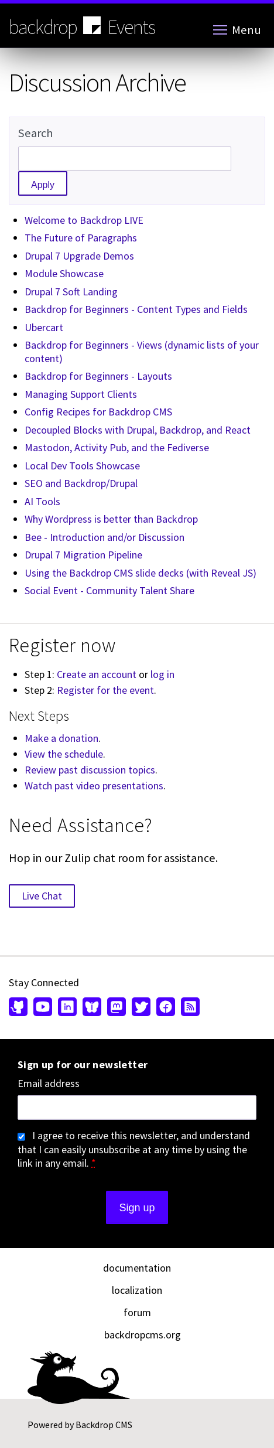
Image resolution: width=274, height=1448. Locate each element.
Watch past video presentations (94, 785)
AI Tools (42, 501)
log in (162, 674)
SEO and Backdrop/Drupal (81, 483)
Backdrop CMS (104, 1424)
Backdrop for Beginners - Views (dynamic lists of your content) (142, 351)
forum (137, 1312)
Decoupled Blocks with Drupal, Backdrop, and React (138, 430)
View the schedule (64, 754)
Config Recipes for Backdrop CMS (98, 411)
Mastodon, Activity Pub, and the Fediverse (117, 447)
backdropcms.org (142, 1334)
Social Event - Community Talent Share (109, 590)
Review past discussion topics (90, 769)
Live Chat (42, 895)
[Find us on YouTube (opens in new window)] (42, 1007)
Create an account (96, 674)
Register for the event (105, 690)
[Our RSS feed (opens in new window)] (189, 1007)
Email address (49, 1083)
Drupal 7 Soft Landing (71, 291)
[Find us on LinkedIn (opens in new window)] (67, 1007)
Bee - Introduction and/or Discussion (104, 537)
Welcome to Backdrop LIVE (84, 220)
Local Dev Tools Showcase (82, 465)
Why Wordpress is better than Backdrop (111, 519)
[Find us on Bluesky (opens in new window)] (92, 1007)
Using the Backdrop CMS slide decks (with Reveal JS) (140, 573)
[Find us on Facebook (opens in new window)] (165, 1007)
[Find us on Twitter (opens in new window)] (141, 1007)
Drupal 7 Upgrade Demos (79, 256)
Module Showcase (64, 273)
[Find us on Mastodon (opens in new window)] (116, 1007)
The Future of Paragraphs (81, 237)
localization (137, 1290)
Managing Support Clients (81, 394)
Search (35, 133)
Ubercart (44, 327)
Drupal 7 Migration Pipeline (83, 554)
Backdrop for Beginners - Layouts (98, 376)
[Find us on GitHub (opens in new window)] (19, 1007)
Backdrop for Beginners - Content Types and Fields (136, 309)
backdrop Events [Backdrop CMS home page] (82, 26)
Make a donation (61, 738)
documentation (137, 1268)
